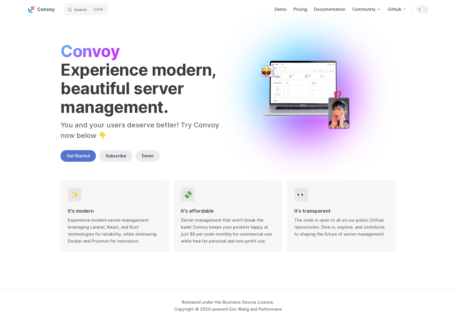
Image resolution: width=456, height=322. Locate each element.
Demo (148, 155)
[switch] (422, 9)
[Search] (86, 9)
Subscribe (116, 155)
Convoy (41, 9)
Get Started (78, 155)
